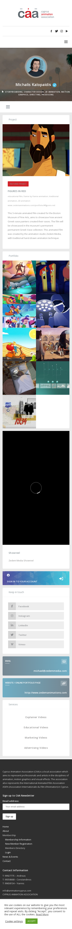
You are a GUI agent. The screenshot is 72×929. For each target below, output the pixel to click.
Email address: (11, 801)
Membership (9, 835)
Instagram (19, 616)
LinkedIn (18, 625)
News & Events (10, 856)
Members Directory (15, 848)
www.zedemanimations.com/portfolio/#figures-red (31, 205)
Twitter (17, 635)
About (6, 830)
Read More (42, 914)
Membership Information (18, 839)
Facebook (18, 606)
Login (8, 852)
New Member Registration (18, 843)
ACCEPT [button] (31, 921)
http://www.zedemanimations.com (46, 692)
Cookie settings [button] (14, 921)
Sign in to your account (36, 578)
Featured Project (18, 184)
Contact (7, 861)
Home (6, 826)
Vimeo (16, 644)
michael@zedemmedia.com (50, 670)
